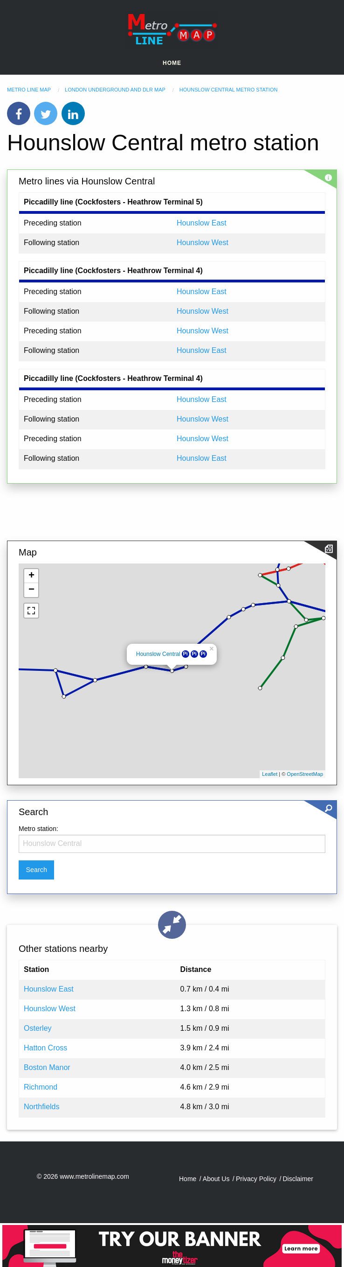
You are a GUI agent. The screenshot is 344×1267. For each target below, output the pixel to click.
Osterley (38, 1028)
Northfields (41, 1107)
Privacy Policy (256, 1179)
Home (172, 63)
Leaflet (269, 774)
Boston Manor (47, 1067)
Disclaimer (298, 1179)
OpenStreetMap (305, 774)
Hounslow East (202, 223)
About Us (216, 1179)
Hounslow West (202, 242)
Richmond (40, 1087)
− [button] (31, 590)
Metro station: (38, 828)
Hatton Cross (45, 1048)
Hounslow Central (158, 654)
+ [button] (31, 576)
